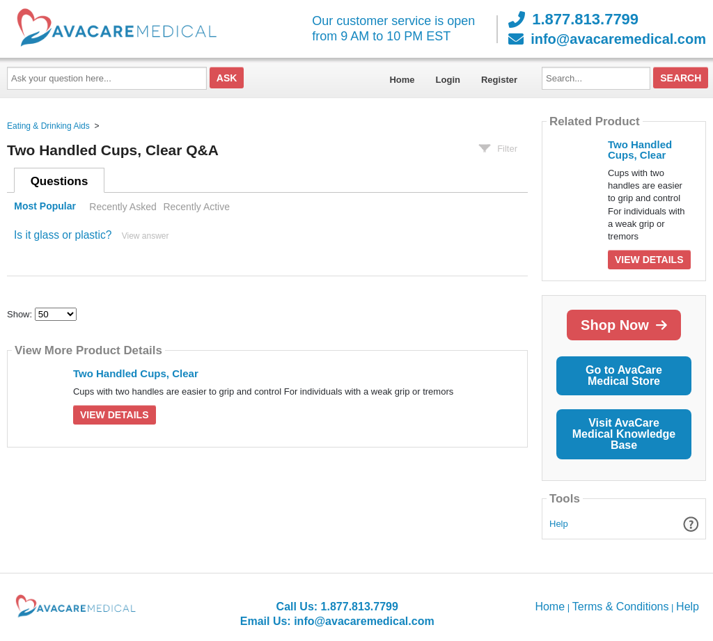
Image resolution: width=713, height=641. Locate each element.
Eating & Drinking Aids (48, 126)
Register (499, 79)
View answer (145, 236)
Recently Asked (122, 206)
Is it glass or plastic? (64, 235)
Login (448, 79)
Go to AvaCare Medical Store (624, 375)
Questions (59, 181)
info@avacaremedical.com (607, 39)
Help (558, 524)
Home (401, 79)
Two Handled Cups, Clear (135, 373)
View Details (114, 414)
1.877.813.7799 (573, 19)
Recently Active (196, 206)
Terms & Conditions (620, 606)
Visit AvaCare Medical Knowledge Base (623, 434)
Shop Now (624, 325)
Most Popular (45, 206)
